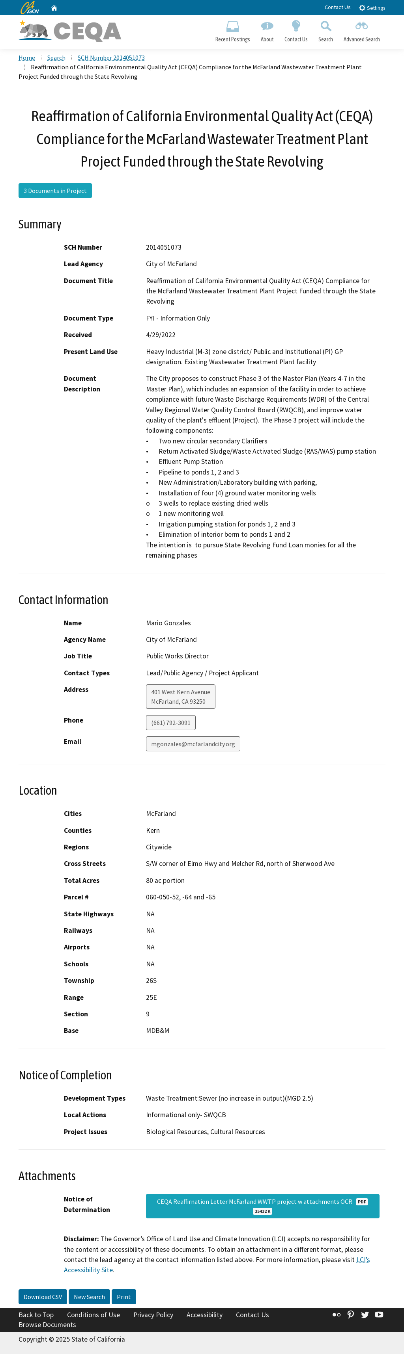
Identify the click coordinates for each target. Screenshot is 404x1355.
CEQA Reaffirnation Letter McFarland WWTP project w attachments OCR (262, 1207)
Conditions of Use (93, 1315)
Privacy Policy (153, 1315)
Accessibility (205, 1315)
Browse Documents (47, 1326)
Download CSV (43, 1297)
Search (326, 30)
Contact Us (338, 7)
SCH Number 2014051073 (111, 59)
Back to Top (36, 1315)
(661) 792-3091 (171, 723)
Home (27, 59)
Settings (372, 7)
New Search (89, 1297)
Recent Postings (232, 30)
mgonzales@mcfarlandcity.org (193, 745)
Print (124, 1297)
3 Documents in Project (55, 191)
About (267, 30)
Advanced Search (362, 30)
